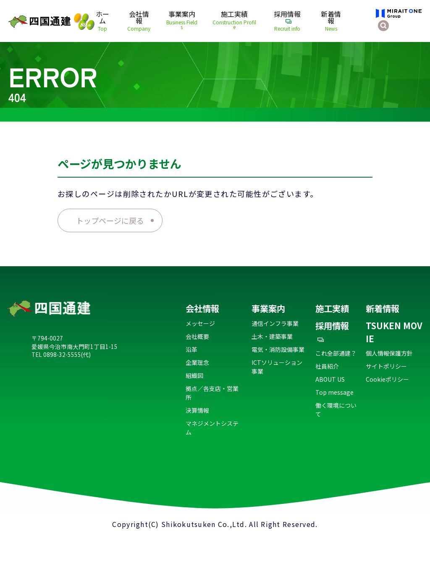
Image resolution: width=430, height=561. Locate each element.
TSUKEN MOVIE (394, 332)
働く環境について (336, 409)
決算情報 (197, 410)
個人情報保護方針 (389, 353)
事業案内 (181, 20)
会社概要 (197, 336)
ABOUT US (330, 379)
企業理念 (197, 362)
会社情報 (139, 21)
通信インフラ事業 (275, 323)
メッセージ (200, 323)
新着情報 (331, 21)
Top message (334, 392)
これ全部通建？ (336, 353)
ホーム (103, 21)
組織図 (194, 375)
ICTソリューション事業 (277, 366)
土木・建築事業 (272, 336)
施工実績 (234, 20)
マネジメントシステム (212, 427)
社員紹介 (327, 366)
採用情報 (287, 21)
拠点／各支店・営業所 (212, 392)
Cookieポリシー (387, 379)
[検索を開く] (383, 25)
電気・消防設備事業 (278, 349)
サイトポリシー (386, 366)
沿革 (191, 349)
